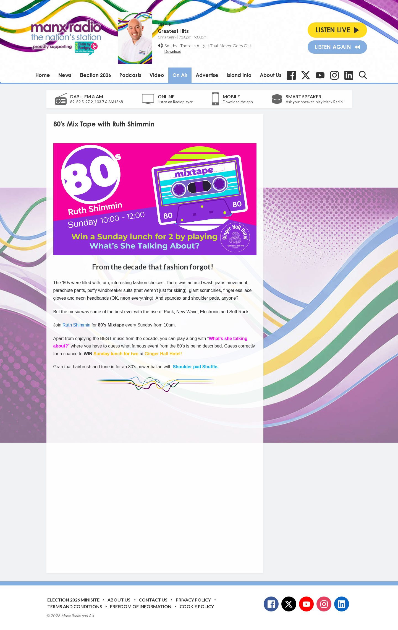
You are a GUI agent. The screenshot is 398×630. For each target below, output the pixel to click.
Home (42, 75)
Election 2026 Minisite (73, 599)
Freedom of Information (140, 606)
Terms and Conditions (74, 606)
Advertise (207, 75)
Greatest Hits (173, 31)
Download (172, 51)
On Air (179, 75)
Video (157, 75)
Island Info (239, 75)
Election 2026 (95, 75)
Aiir (92, 615)
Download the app (238, 102)
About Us (270, 75)
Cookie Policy (197, 606)
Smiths (170, 45)
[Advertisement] (157, 478)
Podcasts (130, 75)
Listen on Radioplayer (175, 102)
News (64, 75)
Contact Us (153, 599)
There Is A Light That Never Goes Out (215, 45)
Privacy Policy (193, 599)
